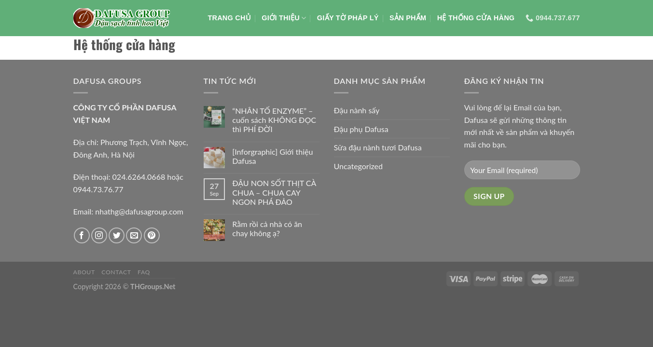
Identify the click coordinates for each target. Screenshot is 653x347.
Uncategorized (358, 166)
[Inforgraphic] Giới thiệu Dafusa (272, 156)
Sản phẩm (407, 18)
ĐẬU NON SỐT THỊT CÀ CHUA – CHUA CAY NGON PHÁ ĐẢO (274, 192)
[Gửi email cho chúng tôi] (134, 235)
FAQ (144, 272)
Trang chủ (229, 18)
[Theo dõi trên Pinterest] (152, 235)
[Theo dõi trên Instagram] (99, 235)
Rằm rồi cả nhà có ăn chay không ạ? (267, 228)
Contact (116, 272)
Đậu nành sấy (357, 110)
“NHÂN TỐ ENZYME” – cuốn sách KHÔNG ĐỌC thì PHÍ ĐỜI (274, 119)
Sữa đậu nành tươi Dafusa (378, 147)
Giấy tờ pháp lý (348, 18)
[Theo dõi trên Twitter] (117, 235)
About (84, 272)
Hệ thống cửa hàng (476, 18)
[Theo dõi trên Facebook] (82, 235)
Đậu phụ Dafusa (361, 128)
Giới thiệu (284, 18)
